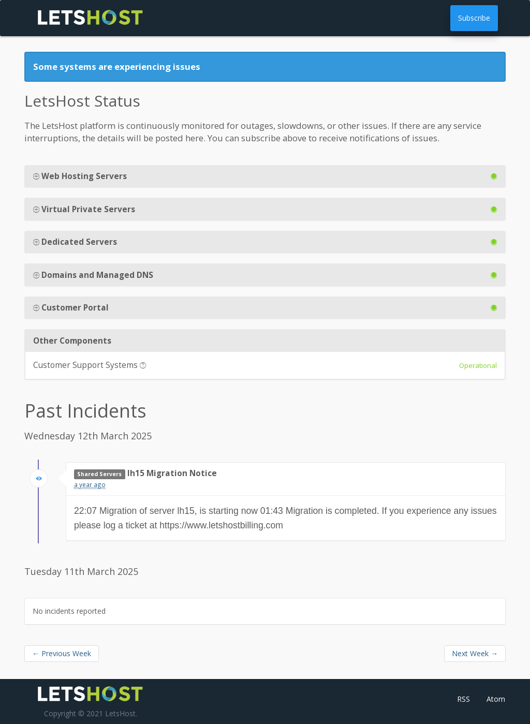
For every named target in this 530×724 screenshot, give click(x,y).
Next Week (475, 653)
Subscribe (474, 18)
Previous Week (61, 653)
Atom (496, 699)
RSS (463, 699)
